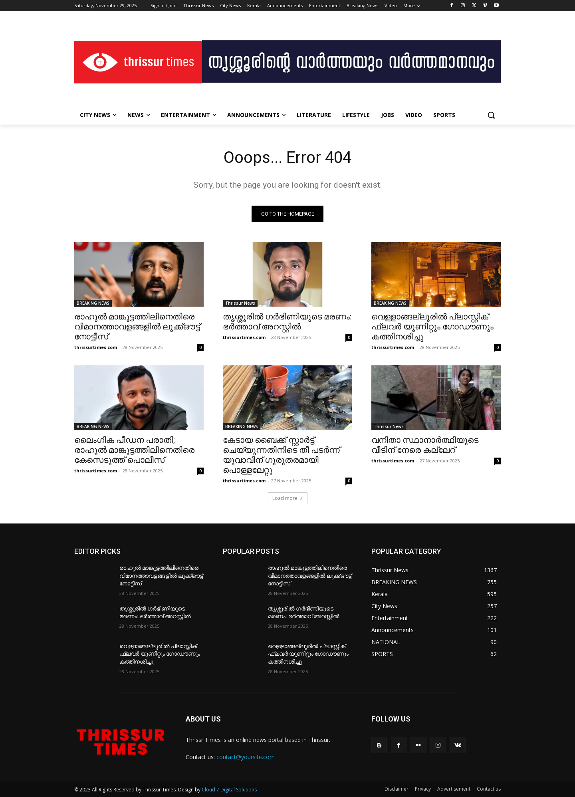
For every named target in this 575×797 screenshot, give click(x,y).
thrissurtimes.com (95, 347)
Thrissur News (240, 303)
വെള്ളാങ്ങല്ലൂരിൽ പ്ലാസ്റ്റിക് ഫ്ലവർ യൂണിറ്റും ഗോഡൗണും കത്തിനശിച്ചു (432, 326)
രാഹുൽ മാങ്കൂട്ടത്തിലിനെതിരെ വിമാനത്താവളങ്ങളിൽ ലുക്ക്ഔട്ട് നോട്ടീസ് (137, 326)
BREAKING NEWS (93, 303)
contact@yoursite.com (245, 757)
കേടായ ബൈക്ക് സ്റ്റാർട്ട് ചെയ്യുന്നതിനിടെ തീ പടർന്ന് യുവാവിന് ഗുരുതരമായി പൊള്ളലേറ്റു (281, 455)
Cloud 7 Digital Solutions (229, 789)
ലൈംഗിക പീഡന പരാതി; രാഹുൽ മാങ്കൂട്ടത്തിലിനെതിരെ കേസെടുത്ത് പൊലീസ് (134, 450)
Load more (287, 498)
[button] (491, 115)
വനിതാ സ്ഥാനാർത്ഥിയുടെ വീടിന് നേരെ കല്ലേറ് (424, 445)
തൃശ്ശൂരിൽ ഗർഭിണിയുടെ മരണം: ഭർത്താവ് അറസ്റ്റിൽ (287, 321)
